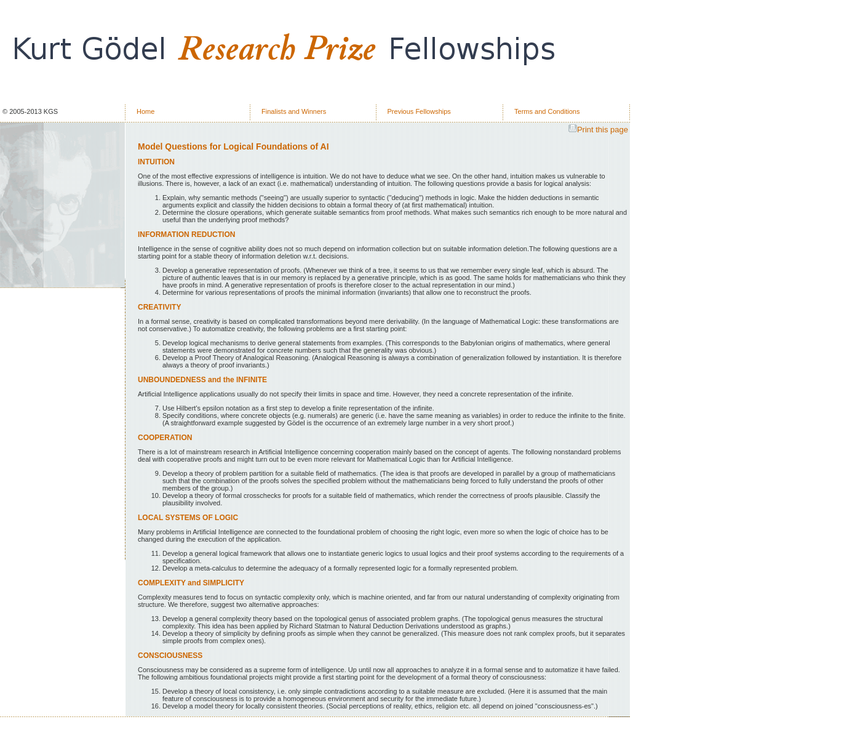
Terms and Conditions (546, 111)
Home (145, 111)
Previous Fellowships (419, 111)
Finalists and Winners (293, 111)
